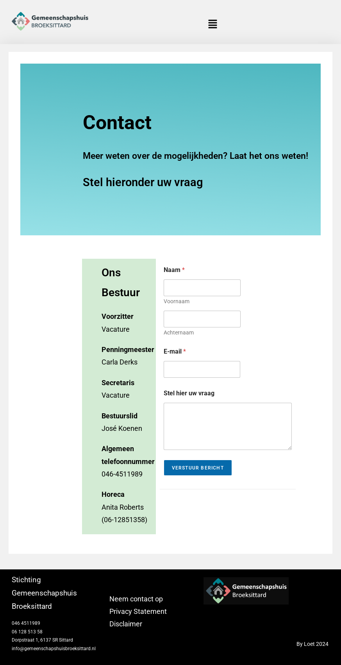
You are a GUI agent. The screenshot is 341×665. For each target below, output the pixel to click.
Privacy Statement (138, 611)
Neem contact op (136, 599)
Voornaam (176, 301)
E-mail (175, 351)
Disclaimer (125, 624)
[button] (213, 24)
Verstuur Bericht (198, 468)
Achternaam (179, 332)
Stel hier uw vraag (189, 393)
